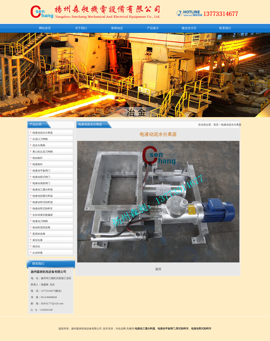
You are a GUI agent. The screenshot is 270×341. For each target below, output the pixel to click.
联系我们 (225, 28)
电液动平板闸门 (166, 328)
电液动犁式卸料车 (201, 328)
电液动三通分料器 (145, 328)
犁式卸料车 (182, 328)
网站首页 (45, 28)
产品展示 (153, 28)
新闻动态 (117, 28)
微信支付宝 (189, 28)
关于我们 (81, 28)
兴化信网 (121, 328)
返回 (158, 269)
